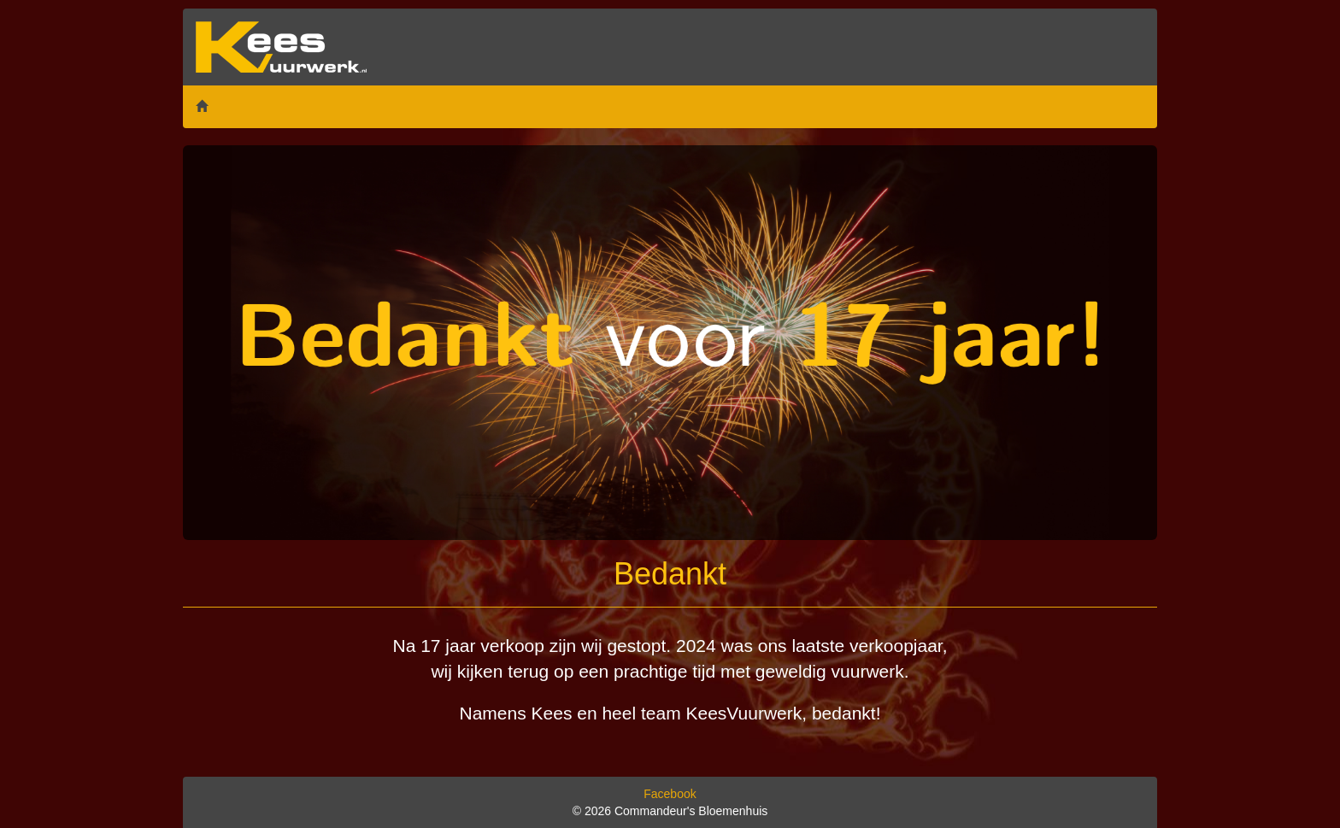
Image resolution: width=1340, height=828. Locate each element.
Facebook (670, 794)
